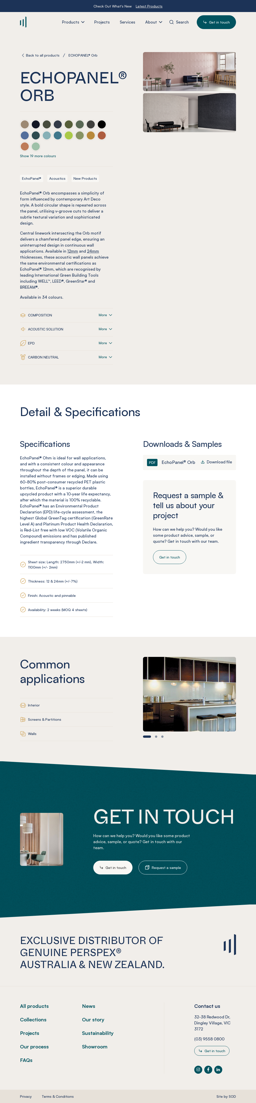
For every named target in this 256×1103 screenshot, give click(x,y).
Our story (93, 1019)
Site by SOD (226, 1096)
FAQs (26, 1060)
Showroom (95, 1046)
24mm (93, 251)
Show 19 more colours (38, 156)
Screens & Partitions (44, 719)
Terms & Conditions (58, 1096)
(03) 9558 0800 (209, 1038)
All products (34, 1006)
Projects (29, 1033)
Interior (34, 705)
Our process (34, 1046)
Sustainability (98, 1033)
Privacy (26, 1096)
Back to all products (43, 55)
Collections (33, 1019)
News (88, 1006)
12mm (72, 251)
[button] (147, 737)
